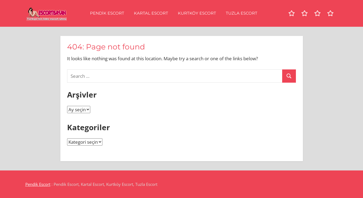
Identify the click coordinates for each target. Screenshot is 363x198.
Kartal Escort (151, 13)
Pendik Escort (107, 13)
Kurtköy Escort (197, 13)
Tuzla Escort (241, 13)
